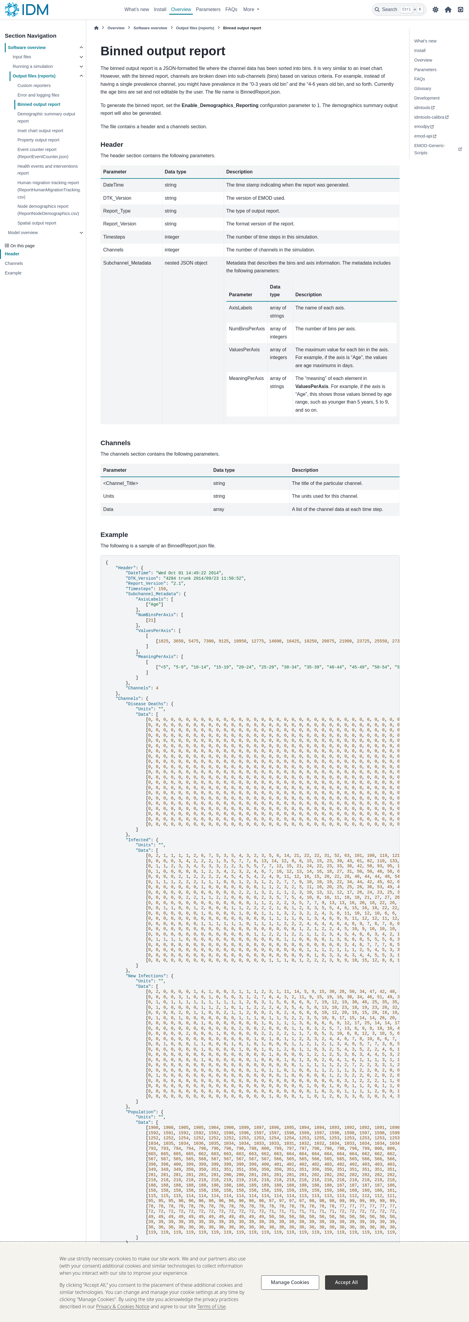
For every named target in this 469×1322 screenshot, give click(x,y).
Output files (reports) (34, 76)
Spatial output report (36, 223)
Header (12, 253)
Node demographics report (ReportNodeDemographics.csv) (48, 210)
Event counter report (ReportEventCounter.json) (42, 153)
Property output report (38, 140)
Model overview (23, 232)
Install (160, 9)
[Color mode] (435, 9)
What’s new (136, 9)
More (249, 9)
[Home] (96, 28)
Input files (22, 56)
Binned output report (38, 104)
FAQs (231, 9)
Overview (181, 9)
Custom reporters (34, 85)
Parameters (208, 9)
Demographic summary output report (46, 117)
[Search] (399, 9)
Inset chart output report (40, 130)
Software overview (26, 47)
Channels (14, 263)
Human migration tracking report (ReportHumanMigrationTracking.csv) (49, 189)
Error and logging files (38, 95)
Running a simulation (33, 66)
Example (13, 273)
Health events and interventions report (47, 170)
